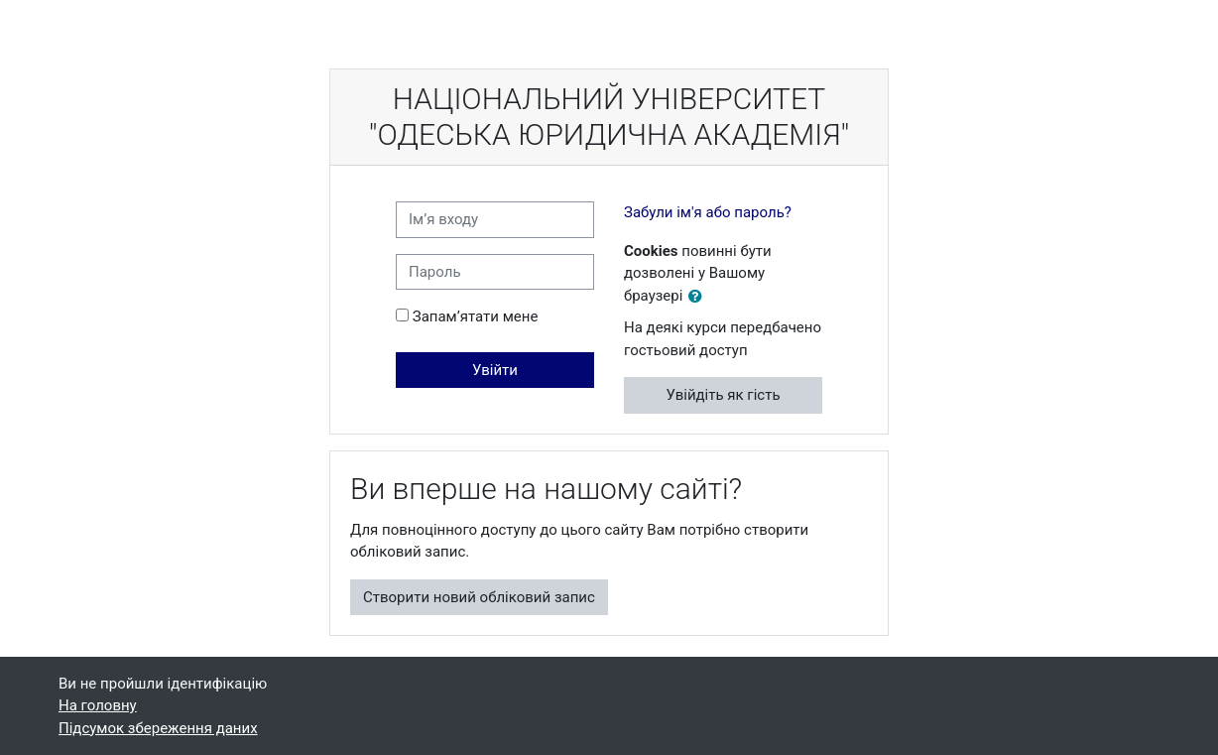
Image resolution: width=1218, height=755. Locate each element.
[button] (699, 297)
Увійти (495, 370)
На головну (98, 705)
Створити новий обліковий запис (479, 597)
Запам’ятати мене (476, 316)
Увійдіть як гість (723, 395)
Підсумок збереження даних (158, 728)
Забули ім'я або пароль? (708, 212)
